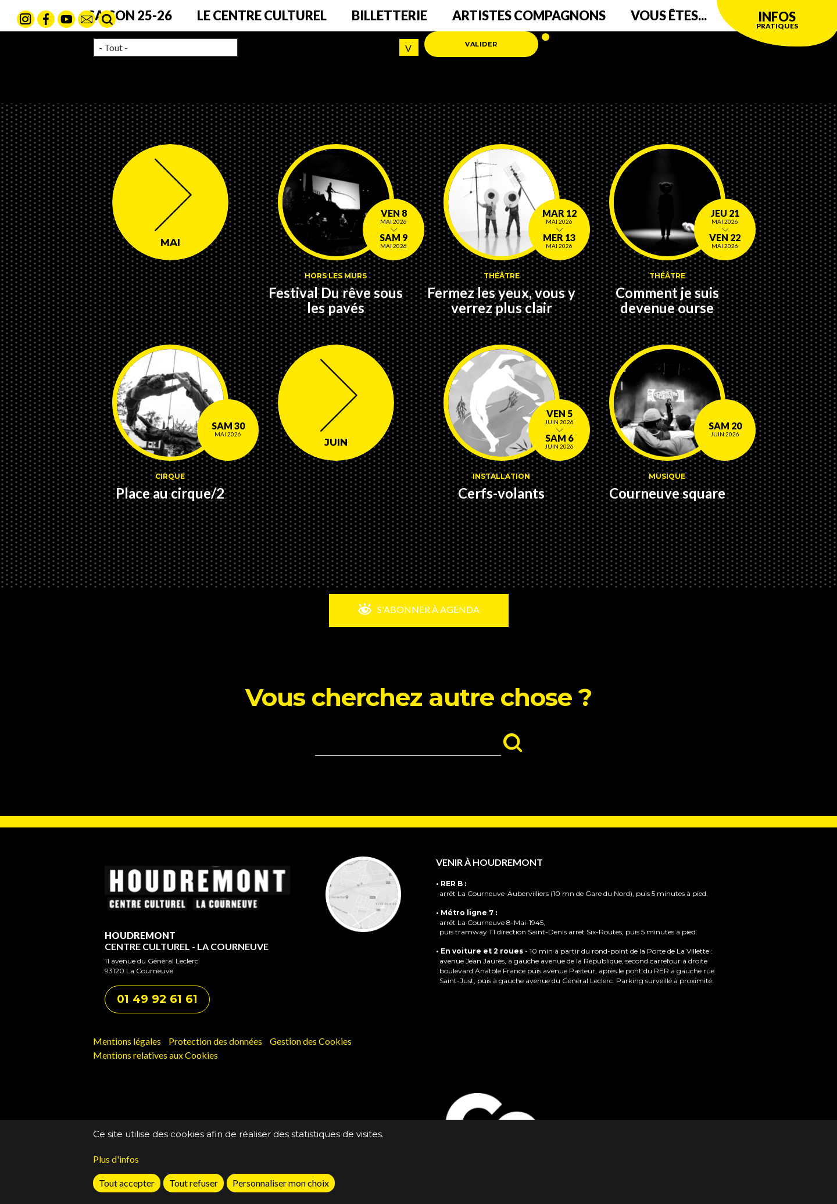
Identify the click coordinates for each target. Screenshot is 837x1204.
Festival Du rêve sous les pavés (336, 300)
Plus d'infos (116, 1166)
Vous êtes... (669, 15)
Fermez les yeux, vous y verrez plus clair (501, 300)
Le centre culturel (262, 15)
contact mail (86, 19)
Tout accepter (127, 1190)
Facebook (46, 19)
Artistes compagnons (529, 15)
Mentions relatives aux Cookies (155, 1054)
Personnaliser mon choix (281, 1190)
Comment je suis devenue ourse (667, 300)
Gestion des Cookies (311, 1041)
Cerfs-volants (501, 493)
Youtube (66, 19)
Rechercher (107, 19)
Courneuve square (667, 493)
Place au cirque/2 (170, 493)
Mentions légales (127, 1041)
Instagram (25, 19)
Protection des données (215, 1041)
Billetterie (389, 15)
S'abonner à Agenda (427, 609)
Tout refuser (193, 1190)
